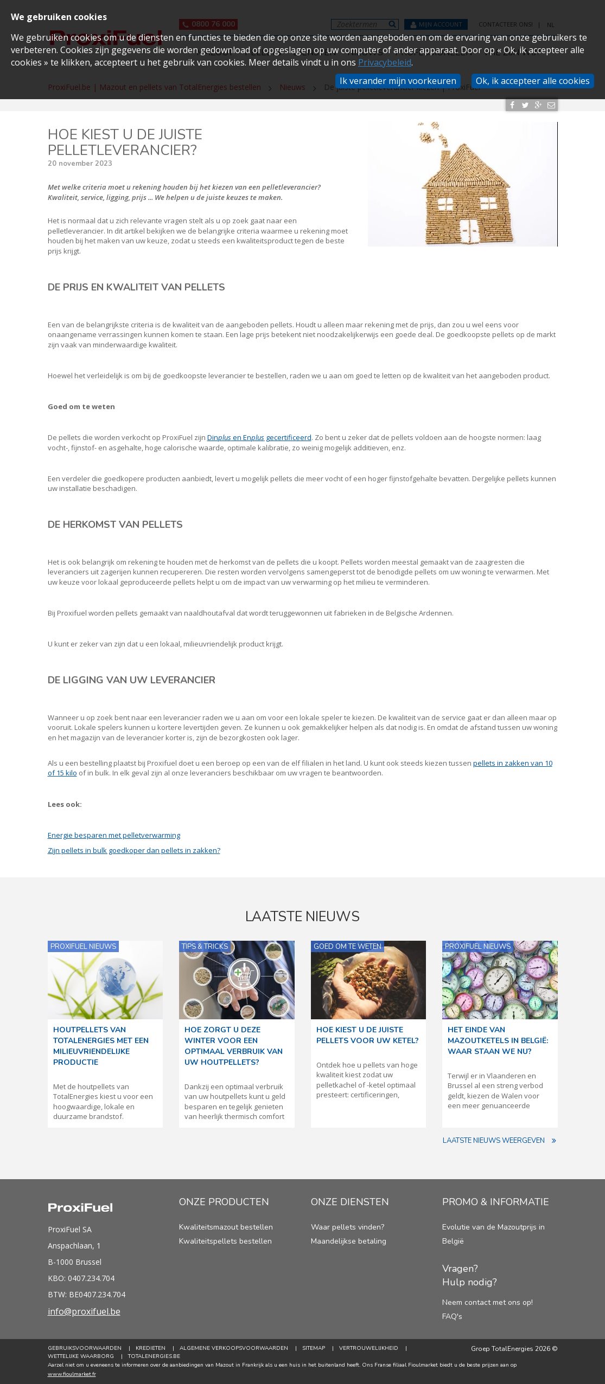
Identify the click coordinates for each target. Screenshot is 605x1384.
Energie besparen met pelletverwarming (114, 835)
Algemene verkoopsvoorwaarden (234, 1348)
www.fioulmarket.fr (72, 1374)
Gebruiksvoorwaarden (85, 1348)
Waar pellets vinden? (347, 1227)
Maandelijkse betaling (348, 1241)
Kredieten (150, 1348)
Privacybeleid (384, 62)
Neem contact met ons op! (487, 1302)
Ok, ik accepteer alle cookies (533, 81)
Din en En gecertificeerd (259, 437)
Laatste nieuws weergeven (500, 1141)
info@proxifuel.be (84, 1311)
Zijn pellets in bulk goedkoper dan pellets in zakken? (134, 850)
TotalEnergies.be (154, 1356)
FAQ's (452, 1316)
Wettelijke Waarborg (81, 1356)
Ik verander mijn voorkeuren (398, 81)
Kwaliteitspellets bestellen (225, 1241)
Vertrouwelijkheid (368, 1348)
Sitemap (313, 1348)
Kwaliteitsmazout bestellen (226, 1227)
